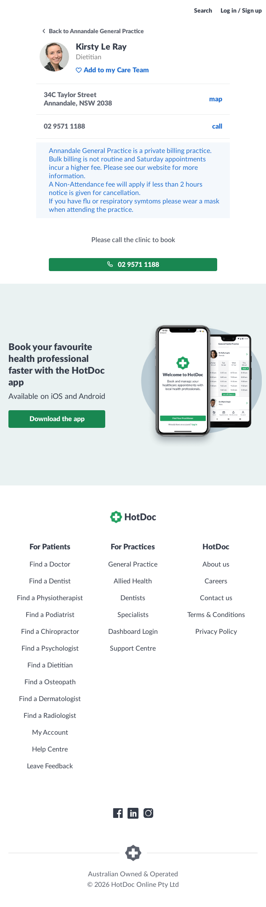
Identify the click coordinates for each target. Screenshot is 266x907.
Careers (216, 581)
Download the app (57, 419)
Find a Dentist (50, 581)
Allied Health (133, 581)
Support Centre (133, 648)
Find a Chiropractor (50, 631)
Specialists (133, 615)
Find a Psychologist (50, 648)
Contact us (216, 598)
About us (215, 564)
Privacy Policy (216, 631)
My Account (50, 732)
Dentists (132, 598)
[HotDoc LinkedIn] (133, 813)
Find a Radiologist (50, 715)
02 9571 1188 (133, 264)
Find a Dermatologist (50, 699)
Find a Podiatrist (50, 615)
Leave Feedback (50, 766)
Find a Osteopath (50, 682)
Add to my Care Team (112, 70)
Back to (92, 31)
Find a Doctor (49, 564)
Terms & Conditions (216, 615)
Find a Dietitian (50, 665)
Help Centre (50, 749)
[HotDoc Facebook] (117, 813)
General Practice (132, 564)
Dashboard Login (133, 631)
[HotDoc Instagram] (148, 813)
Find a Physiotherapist (50, 598)
